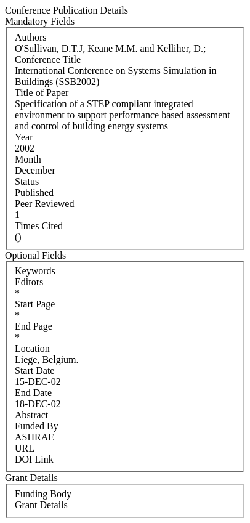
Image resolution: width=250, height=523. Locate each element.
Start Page (35, 304)
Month (28, 159)
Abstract (31, 415)
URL (24, 448)
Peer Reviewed (44, 203)
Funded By (36, 426)
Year (24, 137)
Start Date (34, 370)
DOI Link (34, 459)
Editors (29, 282)
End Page (33, 326)
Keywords (35, 271)
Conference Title (48, 59)
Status (27, 181)
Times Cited (39, 226)
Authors (31, 37)
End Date (33, 392)
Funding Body (43, 494)
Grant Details (41, 505)
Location (32, 348)
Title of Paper (41, 92)
